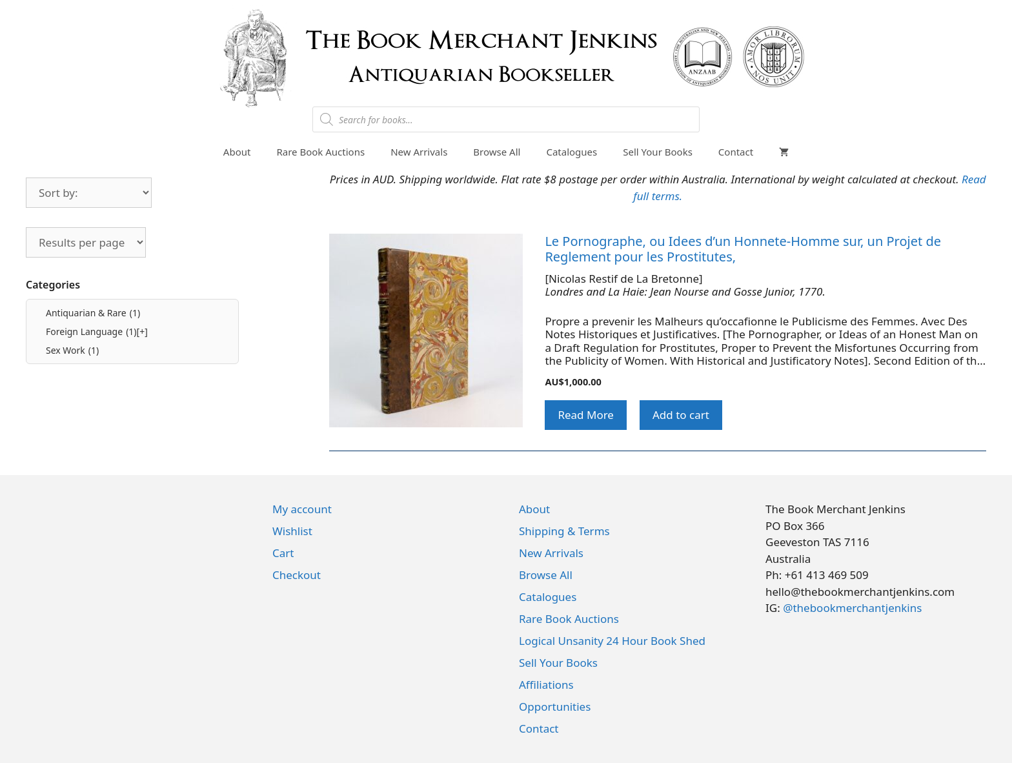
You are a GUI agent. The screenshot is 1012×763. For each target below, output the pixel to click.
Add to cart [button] (681, 414)
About (237, 151)
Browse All (496, 151)
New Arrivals (418, 151)
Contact (735, 151)
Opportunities (555, 706)
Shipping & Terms (564, 531)
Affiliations (546, 684)
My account (302, 509)
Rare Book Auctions (320, 151)
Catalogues (571, 151)
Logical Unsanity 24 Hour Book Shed (612, 640)
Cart (283, 552)
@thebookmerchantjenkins (852, 607)
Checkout (296, 574)
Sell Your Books (658, 151)
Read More (586, 414)
